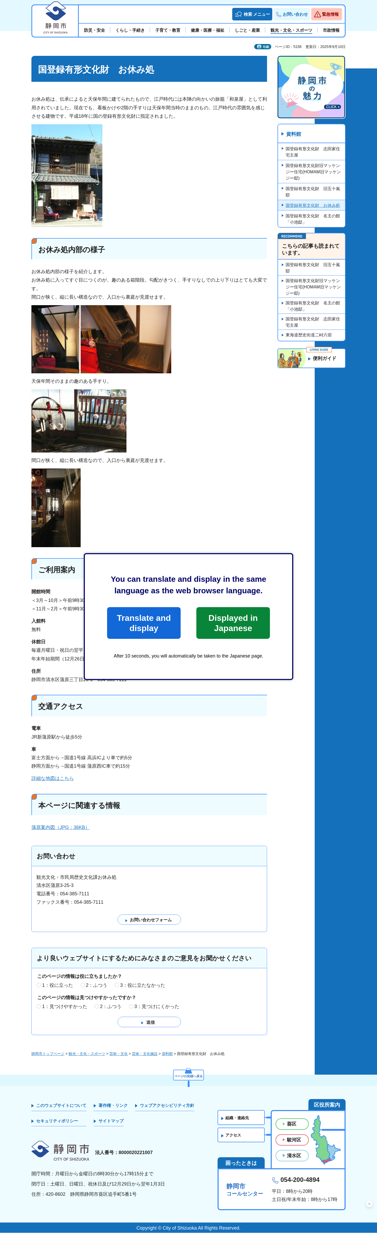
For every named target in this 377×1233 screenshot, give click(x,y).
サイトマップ (111, 1121)
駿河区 (294, 1140)
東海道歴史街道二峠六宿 (309, 335)
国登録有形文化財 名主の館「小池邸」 (313, 219)
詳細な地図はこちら (52, 778)
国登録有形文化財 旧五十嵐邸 (313, 192)
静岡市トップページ (47, 1054)
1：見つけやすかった (64, 1006)
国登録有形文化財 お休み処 (313, 205)
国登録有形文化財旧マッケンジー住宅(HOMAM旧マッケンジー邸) (313, 172)
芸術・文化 (118, 1054)
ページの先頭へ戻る (188, 1075)
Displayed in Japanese (233, 623)
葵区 (291, 1124)
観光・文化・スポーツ (87, 1054)
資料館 (294, 134)
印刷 (266, 47)
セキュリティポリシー (57, 1121)
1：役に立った (57, 985)
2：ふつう (96, 985)
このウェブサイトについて (61, 1105)
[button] (252, 14)
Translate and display (144, 623)
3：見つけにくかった (156, 1006)
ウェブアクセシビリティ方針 (167, 1105)
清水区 (294, 1156)
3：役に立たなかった (142, 985)
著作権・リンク (113, 1105)
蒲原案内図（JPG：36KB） (60, 827)
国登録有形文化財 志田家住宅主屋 (313, 152)
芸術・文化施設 (145, 1054)
